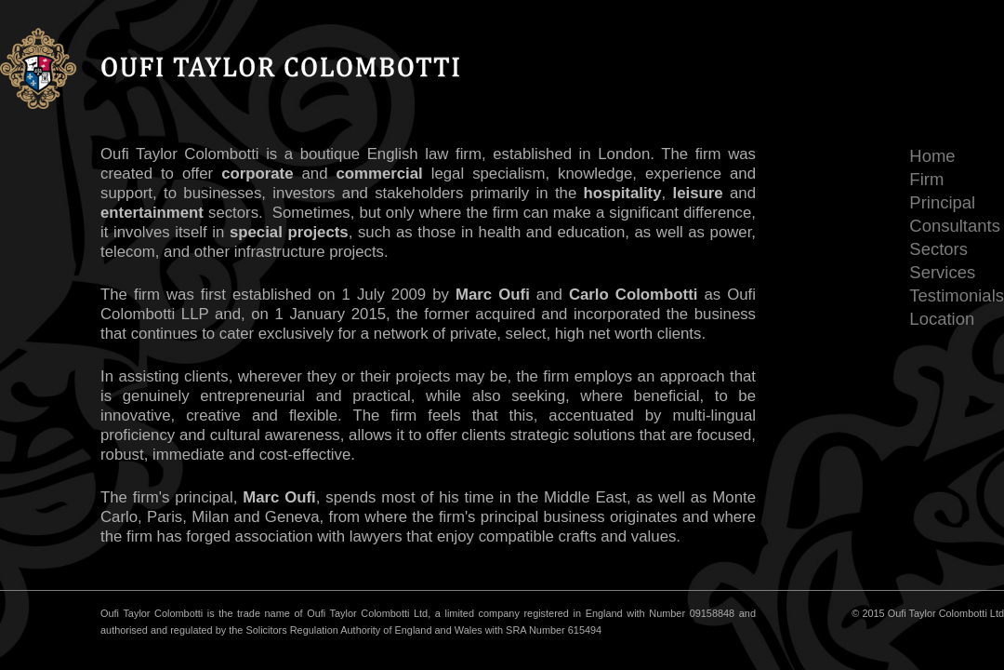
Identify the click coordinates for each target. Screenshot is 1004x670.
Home (932, 156)
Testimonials (956, 295)
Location (941, 318)
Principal (942, 202)
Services (942, 272)
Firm (926, 179)
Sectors (938, 249)
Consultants (954, 225)
